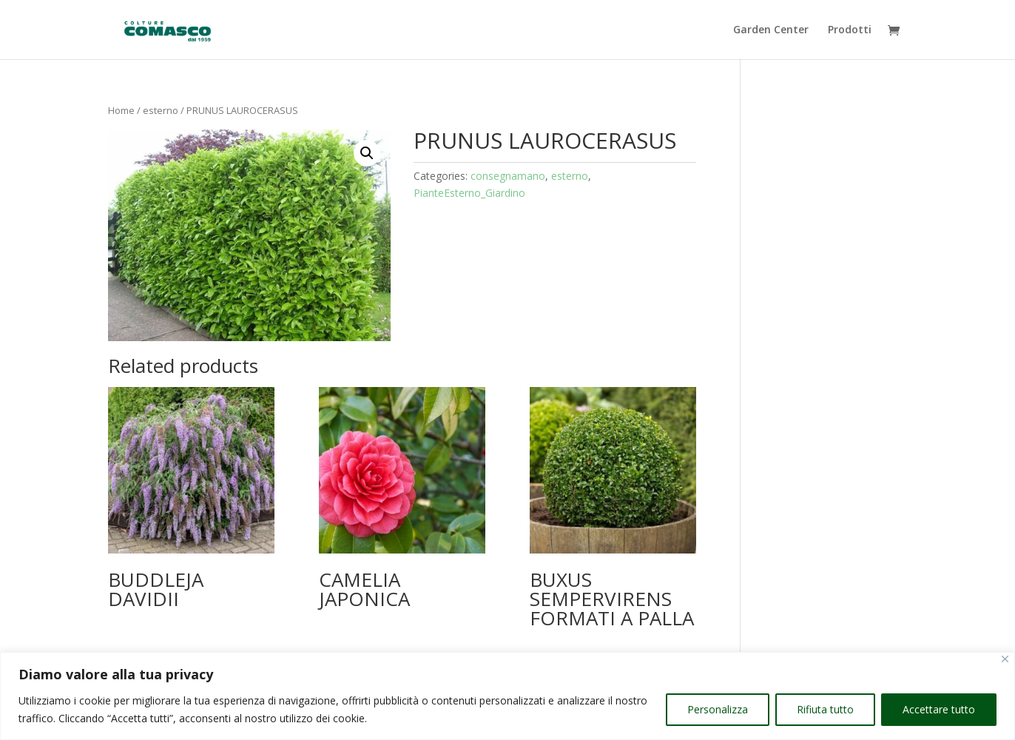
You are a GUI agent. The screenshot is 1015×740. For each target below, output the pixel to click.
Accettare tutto (939, 709)
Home (121, 110)
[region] (507, 696)
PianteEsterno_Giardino (469, 193)
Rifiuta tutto (825, 709)
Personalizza (717, 709)
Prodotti (849, 30)
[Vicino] (1005, 659)
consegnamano (508, 176)
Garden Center (771, 30)
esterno (160, 110)
